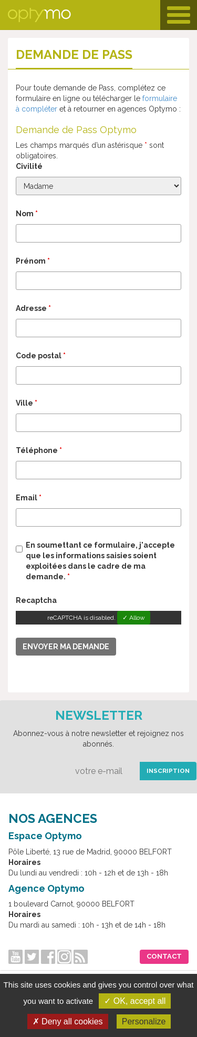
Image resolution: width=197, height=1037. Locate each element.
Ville (26, 403)
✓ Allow (133, 617)
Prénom (33, 261)
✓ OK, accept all (134, 1000)
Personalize (144, 1021)
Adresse (33, 308)
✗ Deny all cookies (68, 1021)
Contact (164, 956)
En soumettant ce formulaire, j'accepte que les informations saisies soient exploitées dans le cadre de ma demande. (100, 561)
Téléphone (39, 450)
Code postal (41, 355)
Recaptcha (36, 600)
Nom (27, 213)
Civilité (29, 166)
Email (29, 498)
